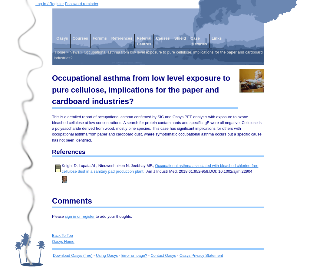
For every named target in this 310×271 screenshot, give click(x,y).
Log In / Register (49, 4)
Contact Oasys (163, 255)
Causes (163, 38)
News (74, 52)
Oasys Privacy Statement (201, 255)
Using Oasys (107, 255)
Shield (180, 38)
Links (217, 38)
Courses (80, 38)
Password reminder (81, 4)
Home (60, 52)
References (121, 38)
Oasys (62, 38)
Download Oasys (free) (73, 255)
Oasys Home (63, 241)
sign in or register (79, 216)
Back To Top (62, 235)
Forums (100, 38)
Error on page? (134, 255)
